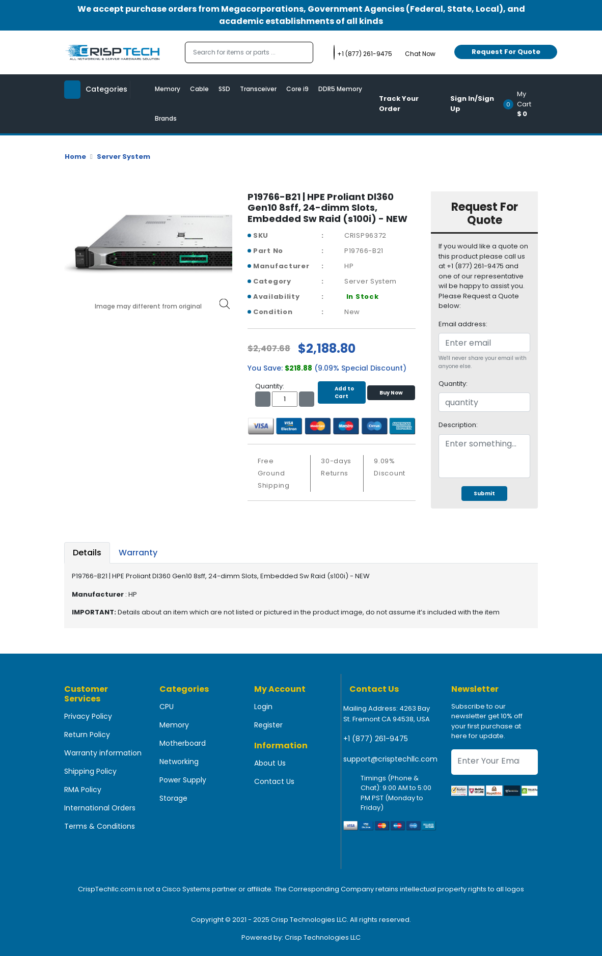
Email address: (463, 324)
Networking (179, 761)
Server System (123, 156)
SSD (224, 89)
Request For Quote (506, 52)
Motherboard (182, 743)
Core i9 (297, 89)
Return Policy (87, 734)
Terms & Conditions (99, 826)
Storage (173, 798)
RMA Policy (82, 789)
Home (75, 156)
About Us (270, 763)
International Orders (99, 808)
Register (268, 725)
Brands (166, 118)
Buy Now (391, 393)
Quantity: (453, 383)
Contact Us (274, 781)
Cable (199, 89)
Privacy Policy (88, 716)
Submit (484, 493)
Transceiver (258, 89)
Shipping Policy (90, 771)
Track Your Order (399, 104)
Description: (458, 425)
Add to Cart (342, 392)
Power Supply (182, 780)
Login (263, 706)
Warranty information (103, 753)
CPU (166, 706)
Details (87, 552)
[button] (524, 103)
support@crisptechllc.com (390, 759)
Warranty (138, 552)
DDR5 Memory (340, 89)
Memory (167, 89)
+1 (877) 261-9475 (375, 739)
